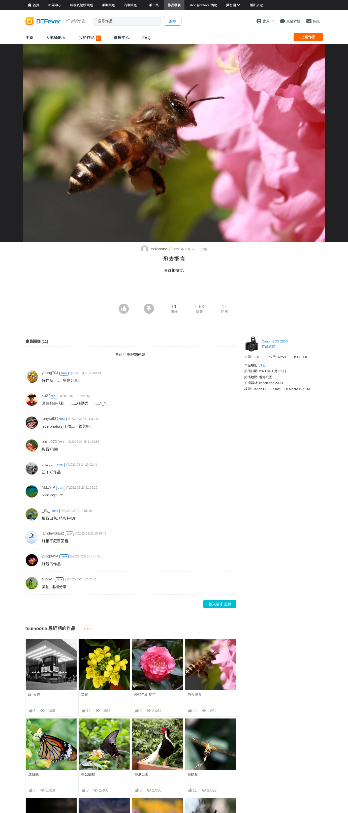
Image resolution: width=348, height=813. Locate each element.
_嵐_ (46, 510)
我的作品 (90, 38)
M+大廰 (34, 695)
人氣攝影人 (56, 38)
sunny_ (48, 579)
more (88, 629)
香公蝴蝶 (88, 774)
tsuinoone (154, 249)
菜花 (84, 695)
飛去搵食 (194, 695)
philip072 (49, 441)
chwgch (48, 464)
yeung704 (50, 372)
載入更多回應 (219, 604)
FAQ (146, 38)
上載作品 (308, 37)
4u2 (45, 395)
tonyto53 (49, 418)
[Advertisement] (174, 289)
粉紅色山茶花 (144, 695)
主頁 (29, 38)
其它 (262, 365)
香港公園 (141, 774)
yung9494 (50, 556)
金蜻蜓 (192, 774)
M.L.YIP (48, 487)
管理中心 (122, 38)
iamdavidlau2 (53, 533)
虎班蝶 (33, 774)
